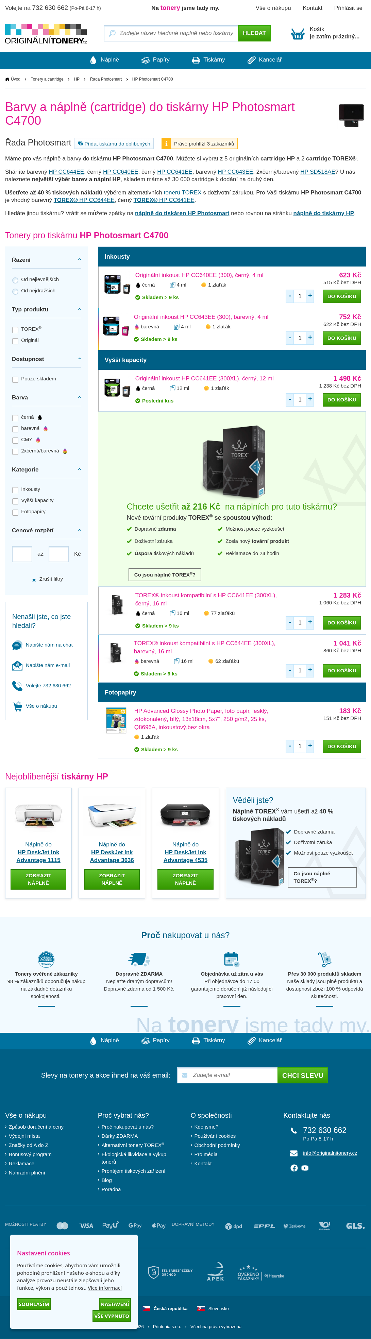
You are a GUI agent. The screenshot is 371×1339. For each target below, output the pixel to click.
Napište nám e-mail (41, 665)
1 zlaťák (217, 285)
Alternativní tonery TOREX (134, 1145)
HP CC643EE (235, 172)
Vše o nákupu (273, 8)
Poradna (111, 1189)
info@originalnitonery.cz (330, 1153)
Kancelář (267, 60)
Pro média (206, 1154)
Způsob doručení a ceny (36, 1127)
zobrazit (38, 879)
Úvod (15, 79)
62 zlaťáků (227, 661)
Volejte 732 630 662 (41, 685)
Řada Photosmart (106, 79)
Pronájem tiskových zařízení (134, 1171)
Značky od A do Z (28, 1145)
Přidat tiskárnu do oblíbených (113, 143)
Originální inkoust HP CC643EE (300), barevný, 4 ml (201, 317)
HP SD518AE (317, 172)
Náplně (102, 60)
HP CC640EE (120, 172)
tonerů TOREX (183, 192)
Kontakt (312, 8)
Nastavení (115, 1304)
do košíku (341, 296)
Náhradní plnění (27, 1173)
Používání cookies (215, 1136)
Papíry (155, 60)
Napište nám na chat (42, 645)
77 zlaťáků (223, 613)
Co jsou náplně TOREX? (165, 574)
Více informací (105, 1287)
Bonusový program (30, 1154)
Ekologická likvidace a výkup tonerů (134, 1158)
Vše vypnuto (111, 1315)
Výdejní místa (24, 1136)
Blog (107, 1180)
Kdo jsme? (207, 1127)
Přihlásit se (348, 8)
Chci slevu (302, 1076)
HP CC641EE (174, 172)
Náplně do (38, 852)
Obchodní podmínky (217, 1145)
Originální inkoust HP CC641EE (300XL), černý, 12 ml (204, 378)
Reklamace (21, 1164)
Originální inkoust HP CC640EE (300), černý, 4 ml (199, 275)
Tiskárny (209, 60)
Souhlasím (34, 1304)
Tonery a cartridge (47, 79)
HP (77, 79)
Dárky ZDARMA (120, 1136)
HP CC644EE (66, 172)
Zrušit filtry (47, 579)
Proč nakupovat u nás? (128, 1127)
